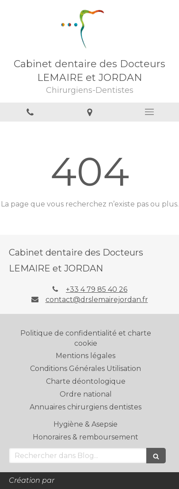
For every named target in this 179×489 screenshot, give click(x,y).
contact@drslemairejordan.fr (97, 299)
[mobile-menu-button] (149, 112)
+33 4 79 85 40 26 (96, 289)
